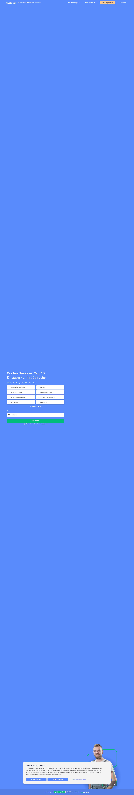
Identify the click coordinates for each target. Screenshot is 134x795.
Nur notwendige (58, 779)
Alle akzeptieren (36, 779)
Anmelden (123, 3)
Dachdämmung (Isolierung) (16, 397)
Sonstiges (41, 387)
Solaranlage (42, 402)
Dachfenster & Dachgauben (46, 397)
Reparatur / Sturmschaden (16, 387)
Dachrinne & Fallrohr (15, 392)
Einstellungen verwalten (79, 779)
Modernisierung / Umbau (45, 392)
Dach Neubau (13, 402)
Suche (35, 421)
